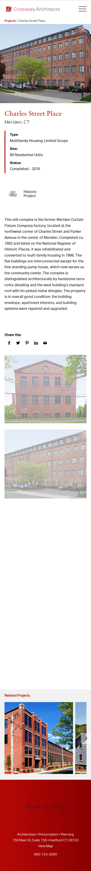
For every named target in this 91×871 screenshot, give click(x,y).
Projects (10, 21)
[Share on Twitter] (18, 343)
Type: (14, 134)
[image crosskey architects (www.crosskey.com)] (46, 385)
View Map (45, 846)
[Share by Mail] (45, 343)
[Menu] (80, 9)
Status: (15, 163)
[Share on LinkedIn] (36, 343)
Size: (14, 149)
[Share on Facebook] (9, 343)
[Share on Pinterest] (27, 343)
